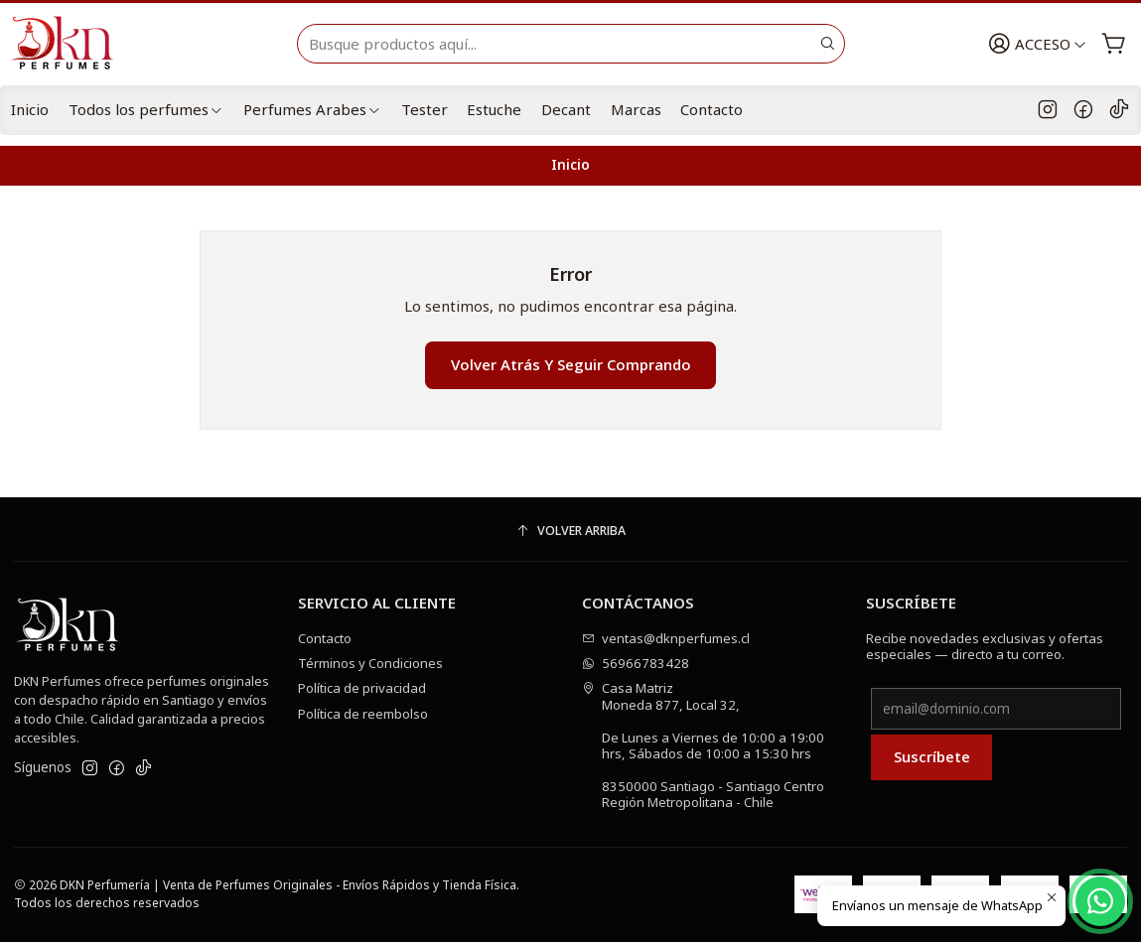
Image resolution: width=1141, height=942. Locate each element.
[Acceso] (1037, 44)
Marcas (636, 109)
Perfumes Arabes (312, 109)
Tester (424, 109)
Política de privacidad (362, 688)
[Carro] (1113, 44)
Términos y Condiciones (370, 663)
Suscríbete (932, 756)
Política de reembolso (363, 714)
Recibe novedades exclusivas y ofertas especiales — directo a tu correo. (984, 646)
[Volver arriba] (570, 531)
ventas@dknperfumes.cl (666, 638)
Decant (566, 109)
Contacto (711, 109)
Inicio (30, 109)
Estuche (494, 109)
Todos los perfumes (146, 109)
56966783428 (636, 663)
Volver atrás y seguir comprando (571, 364)
